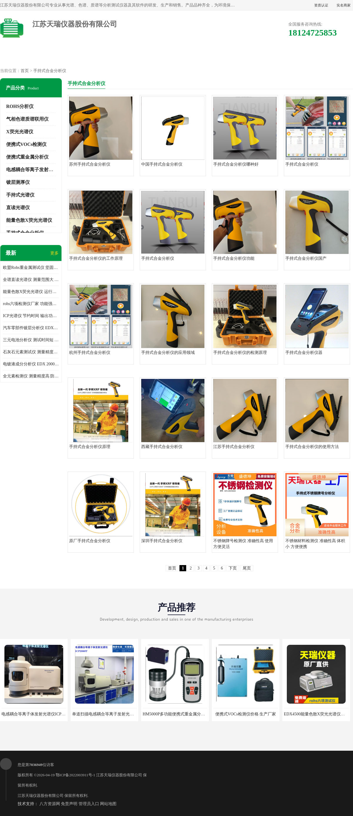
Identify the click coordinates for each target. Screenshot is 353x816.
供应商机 (75, 56)
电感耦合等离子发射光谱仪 (34, 169)
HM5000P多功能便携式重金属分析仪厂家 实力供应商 (191, 714)
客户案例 (277, 56)
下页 (233, 568)
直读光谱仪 (18, 207)
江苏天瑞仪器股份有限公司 (119, 775)
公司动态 (226, 56)
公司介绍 (176, 56)
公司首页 (25, 56)
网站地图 (108, 804)
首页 (25, 71)
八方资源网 (49, 804)
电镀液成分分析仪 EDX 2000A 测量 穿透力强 (31, 364)
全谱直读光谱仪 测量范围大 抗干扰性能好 (31, 279)
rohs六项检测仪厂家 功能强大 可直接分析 (31, 304)
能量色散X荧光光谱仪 (29, 220)
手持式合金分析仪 (49, 71)
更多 (54, 253)
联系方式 (327, 56)
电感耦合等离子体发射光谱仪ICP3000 (35, 714)
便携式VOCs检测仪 (26, 144)
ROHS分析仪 (20, 106)
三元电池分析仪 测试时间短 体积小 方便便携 (31, 340)
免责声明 (69, 804)
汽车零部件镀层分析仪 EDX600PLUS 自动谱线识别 (31, 328)
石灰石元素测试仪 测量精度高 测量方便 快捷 (31, 352)
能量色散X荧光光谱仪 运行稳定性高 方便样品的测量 (31, 291)
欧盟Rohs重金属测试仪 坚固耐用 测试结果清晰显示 (31, 267)
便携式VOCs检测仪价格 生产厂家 (245, 714)
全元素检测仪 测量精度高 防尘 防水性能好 (31, 376)
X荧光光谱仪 (19, 131)
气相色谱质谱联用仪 (27, 118)
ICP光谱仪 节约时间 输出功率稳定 (31, 316)
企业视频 (126, 56)
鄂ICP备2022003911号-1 (75, 775)
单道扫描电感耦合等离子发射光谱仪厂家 (109, 714)
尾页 (247, 568)
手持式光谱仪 (20, 194)
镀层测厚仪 (18, 182)
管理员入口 (89, 804)
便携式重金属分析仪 (27, 156)
